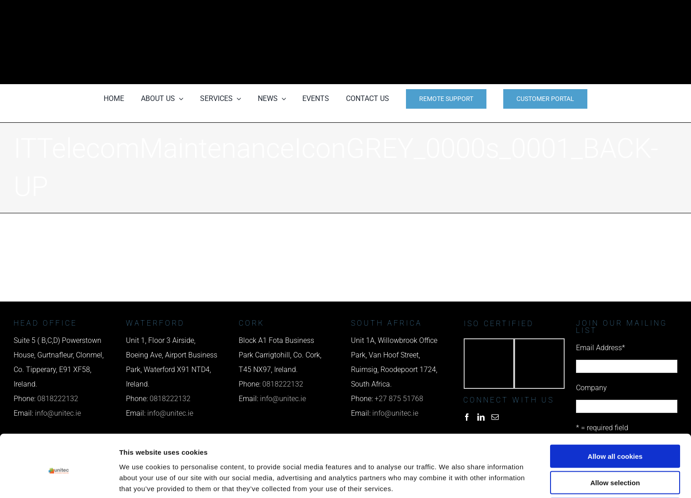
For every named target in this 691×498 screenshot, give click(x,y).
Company (591, 387)
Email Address (600, 347)
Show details (477, 480)
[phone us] (519, 12)
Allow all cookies (615, 418)
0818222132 (282, 384)
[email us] (519, 42)
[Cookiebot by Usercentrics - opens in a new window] (59, 480)
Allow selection (615, 445)
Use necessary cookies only (615, 471)
